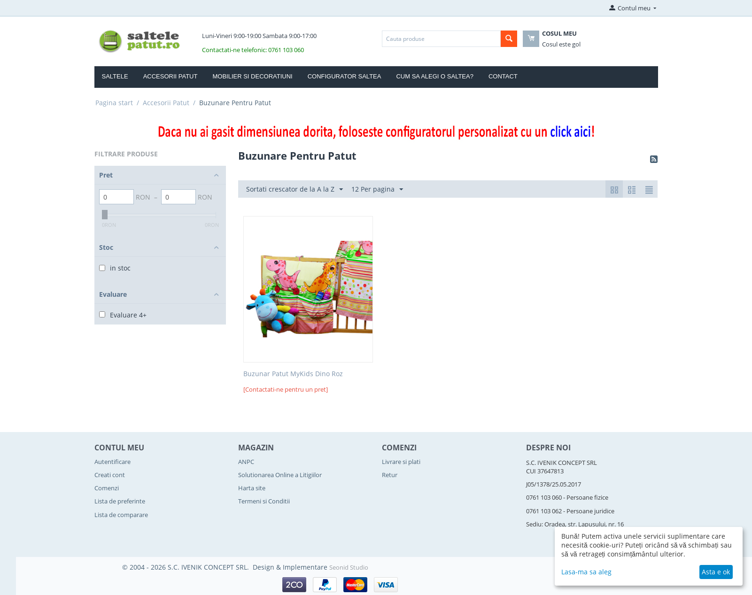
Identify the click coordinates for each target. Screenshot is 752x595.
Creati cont (109, 475)
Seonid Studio (348, 567)
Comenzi (106, 488)
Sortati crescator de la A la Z (294, 189)
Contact (503, 76)
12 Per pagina (377, 189)
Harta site (251, 488)
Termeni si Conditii (264, 501)
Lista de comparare (121, 514)
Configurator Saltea (344, 76)
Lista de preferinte (119, 501)
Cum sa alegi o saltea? (434, 76)
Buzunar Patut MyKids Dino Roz (293, 374)
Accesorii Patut (170, 76)
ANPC (246, 461)
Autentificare (112, 461)
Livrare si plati (401, 461)
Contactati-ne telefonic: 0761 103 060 (253, 50)
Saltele (115, 76)
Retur (389, 475)
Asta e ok (716, 571)
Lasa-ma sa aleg (586, 571)
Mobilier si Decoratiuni (252, 76)
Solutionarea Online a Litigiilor (280, 475)
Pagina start (114, 102)
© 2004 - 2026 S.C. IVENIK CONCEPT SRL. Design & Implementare (225, 567)
